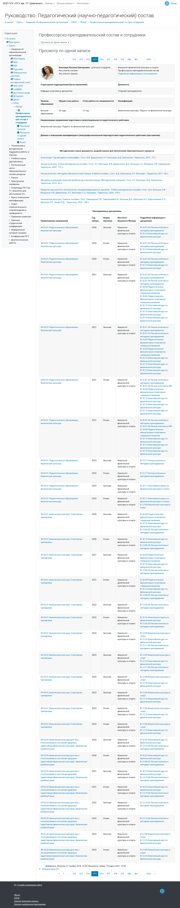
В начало (9, 22)
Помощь (49, 3)
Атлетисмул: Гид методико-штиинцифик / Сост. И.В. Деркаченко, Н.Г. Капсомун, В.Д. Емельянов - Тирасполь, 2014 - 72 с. (98, 157)
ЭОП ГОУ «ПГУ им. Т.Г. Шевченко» (23, 3)
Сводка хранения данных (26, 901)
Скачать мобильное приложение (30, 904)
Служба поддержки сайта (28, 885)
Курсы (20, 22)
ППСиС (83, 22)
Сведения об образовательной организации (47, 22)
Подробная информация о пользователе (137, 73)
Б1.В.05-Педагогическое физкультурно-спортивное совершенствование (153, 290)
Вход (173, 3)
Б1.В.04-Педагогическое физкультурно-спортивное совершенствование (153, 517)
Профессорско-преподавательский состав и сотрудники (117, 22)
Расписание (82, 3)
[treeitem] (18, 141)
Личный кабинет (65, 3)
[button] (107, 869)
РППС (74, 22)
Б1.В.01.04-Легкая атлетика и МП (156, 386)
